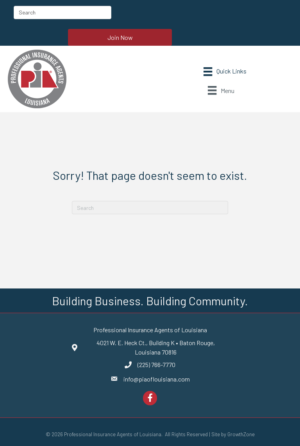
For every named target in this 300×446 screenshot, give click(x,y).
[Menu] (225, 71)
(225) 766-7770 (156, 364)
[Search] (150, 207)
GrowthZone (241, 434)
